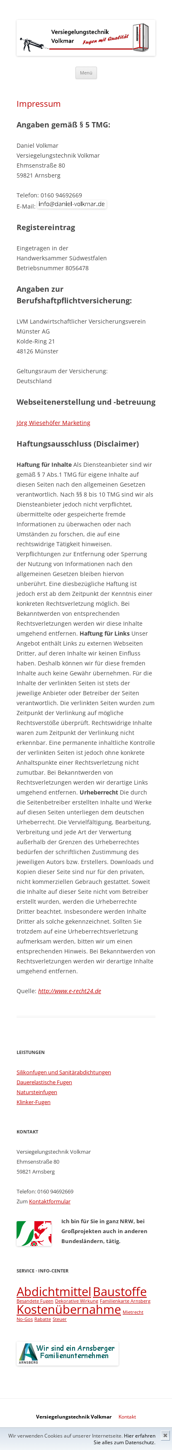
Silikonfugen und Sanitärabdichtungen (64, 1072)
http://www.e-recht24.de (69, 991)
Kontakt (127, 1416)
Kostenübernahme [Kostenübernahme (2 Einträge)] (69, 1309)
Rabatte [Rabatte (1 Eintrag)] (42, 1319)
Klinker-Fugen (34, 1102)
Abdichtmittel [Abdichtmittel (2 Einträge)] (54, 1291)
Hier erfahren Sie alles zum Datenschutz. (124, 1439)
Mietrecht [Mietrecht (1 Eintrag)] (133, 1312)
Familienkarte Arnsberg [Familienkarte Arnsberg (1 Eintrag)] (125, 1301)
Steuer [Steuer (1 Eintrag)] (60, 1319)
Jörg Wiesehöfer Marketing (53, 423)
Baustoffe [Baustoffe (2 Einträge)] (120, 1291)
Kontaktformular (49, 1201)
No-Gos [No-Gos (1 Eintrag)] (25, 1319)
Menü (86, 73)
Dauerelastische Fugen (44, 1082)
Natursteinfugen (37, 1092)
